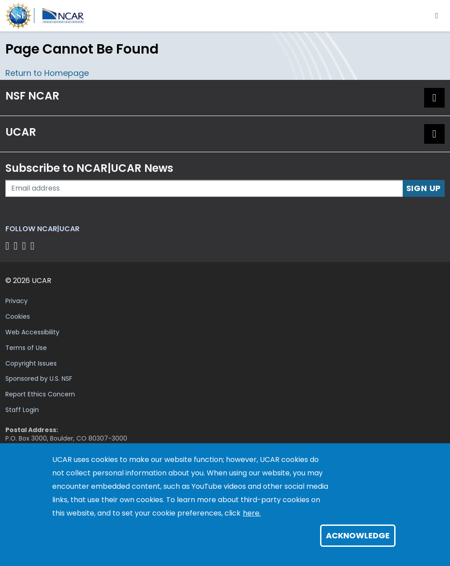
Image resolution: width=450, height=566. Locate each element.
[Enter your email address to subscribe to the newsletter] (204, 188)
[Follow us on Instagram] (25, 245)
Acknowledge (358, 535)
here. (252, 513)
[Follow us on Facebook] (8, 245)
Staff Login (22, 409)
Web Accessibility (32, 332)
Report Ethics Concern (40, 394)
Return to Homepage (47, 73)
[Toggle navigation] (437, 15)
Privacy (16, 300)
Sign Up (424, 188)
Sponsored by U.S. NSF (38, 378)
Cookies (17, 316)
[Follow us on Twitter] (17, 245)
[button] (434, 98)
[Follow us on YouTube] (33, 245)
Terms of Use (26, 347)
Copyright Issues (31, 363)
